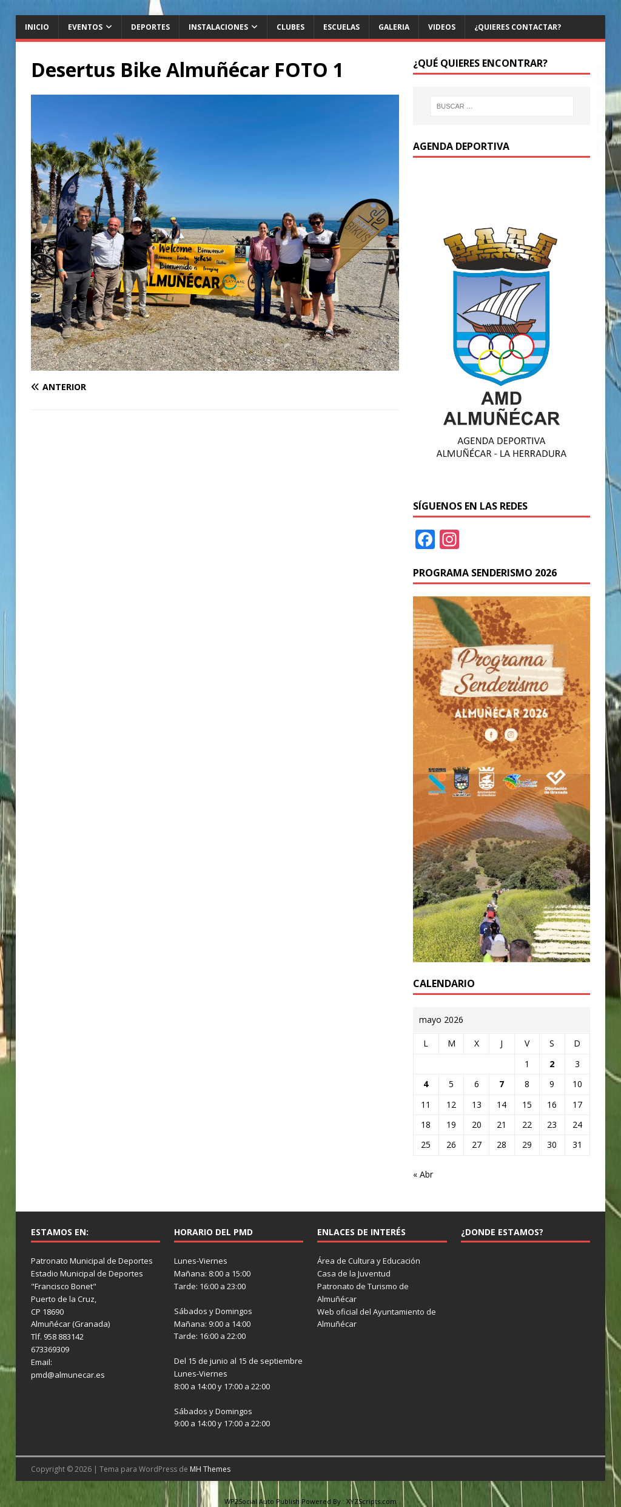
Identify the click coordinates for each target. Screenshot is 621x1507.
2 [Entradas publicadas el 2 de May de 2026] (551, 1064)
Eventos (85, 27)
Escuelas (341, 27)
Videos (441, 27)
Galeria (393, 27)
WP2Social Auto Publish (262, 1501)
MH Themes (210, 1469)
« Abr (423, 1174)
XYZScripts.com (371, 1501)
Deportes (150, 27)
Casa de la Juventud (354, 1273)
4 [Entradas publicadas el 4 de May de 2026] (425, 1084)
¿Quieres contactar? (517, 27)
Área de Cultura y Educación (368, 1260)
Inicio (37, 27)
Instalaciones (218, 27)
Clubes (290, 27)
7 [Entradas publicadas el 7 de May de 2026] (501, 1084)
